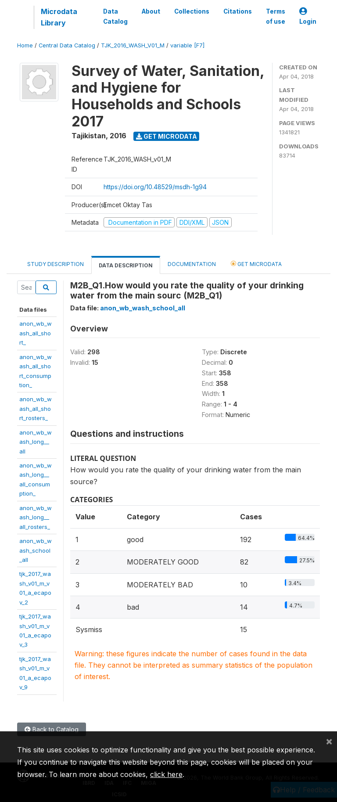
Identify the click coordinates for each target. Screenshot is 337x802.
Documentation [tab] (192, 264)
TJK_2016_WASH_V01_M (133, 45)
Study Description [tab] (55, 264)
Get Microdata (166, 136)
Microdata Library (59, 17)
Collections (191, 11)
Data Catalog (115, 16)
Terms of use (275, 16)
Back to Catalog (52, 729)
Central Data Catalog (67, 45)
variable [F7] (187, 45)
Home (25, 45)
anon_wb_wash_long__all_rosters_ (35, 517)
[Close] (329, 741)
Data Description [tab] (126, 265)
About (151, 11)
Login (307, 16)
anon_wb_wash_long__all (35, 442)
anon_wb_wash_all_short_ (35, 333)
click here (166, 774)
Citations (237, 11)
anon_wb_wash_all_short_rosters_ (35, 408)
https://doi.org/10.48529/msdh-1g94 (155, 187)
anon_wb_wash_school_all (35, 550)
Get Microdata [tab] (256, 263)
